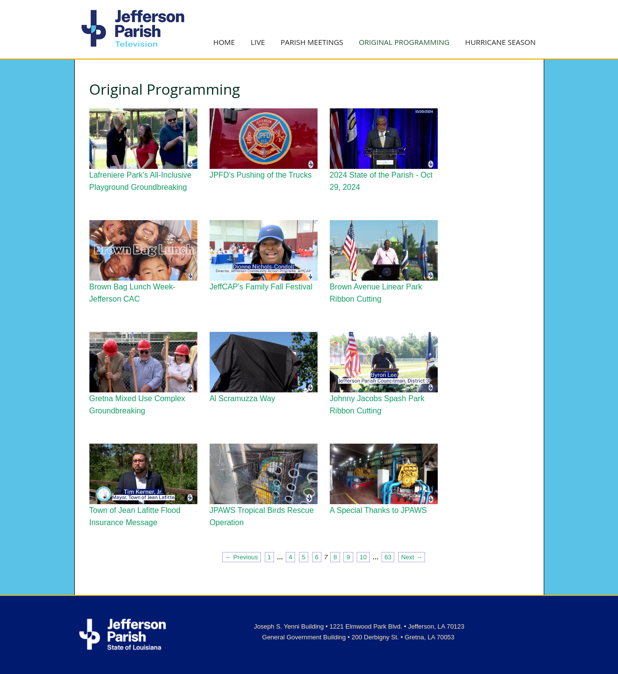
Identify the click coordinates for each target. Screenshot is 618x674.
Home (224, 42)
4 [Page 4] (290, 557)
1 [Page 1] (269, 557)
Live (258, 42)
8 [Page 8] (335, 557)
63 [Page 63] (387, 557)
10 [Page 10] (363, 557)
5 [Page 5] (303, 557)
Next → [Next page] (411, 557)
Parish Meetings (311, 42)
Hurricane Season (500, 42)
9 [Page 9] (348, 557)
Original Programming (404, 42)
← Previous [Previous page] (241, 557)
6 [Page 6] (317, 557)
